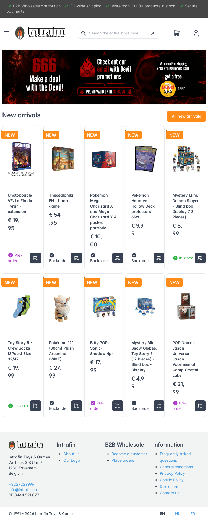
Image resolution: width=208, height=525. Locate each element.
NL (177, 513)
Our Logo (71, 460)
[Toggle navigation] (6, 33)
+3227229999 (21, 484)
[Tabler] (40, 33)
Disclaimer (169, 486)
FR (192, 513)
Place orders (123, 460)
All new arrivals (186, 116)
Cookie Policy (172, 479)
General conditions (176, 466)
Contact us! (170, 493)
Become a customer (129, 453)
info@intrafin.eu (23, 489)
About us (71, 453)
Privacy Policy (172, 473)
